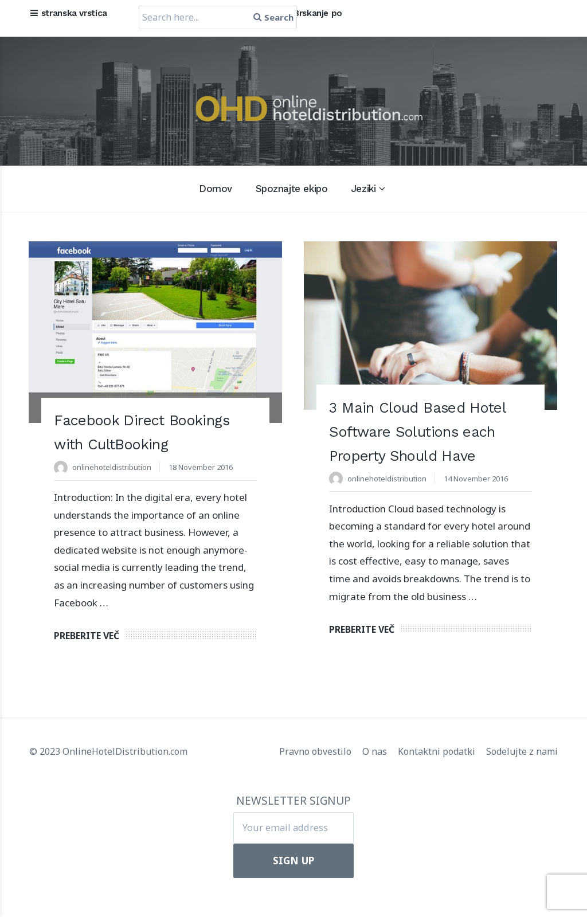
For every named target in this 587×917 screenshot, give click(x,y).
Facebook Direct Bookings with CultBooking (119, 443)
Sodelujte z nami (522, 784)
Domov (215, 188)
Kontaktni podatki (438, 784)
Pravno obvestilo (316, 784)
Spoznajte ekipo (292, 188)
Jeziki (363, 188)
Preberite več (86, 674)
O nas (375, 784)
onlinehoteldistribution (115, 490)
